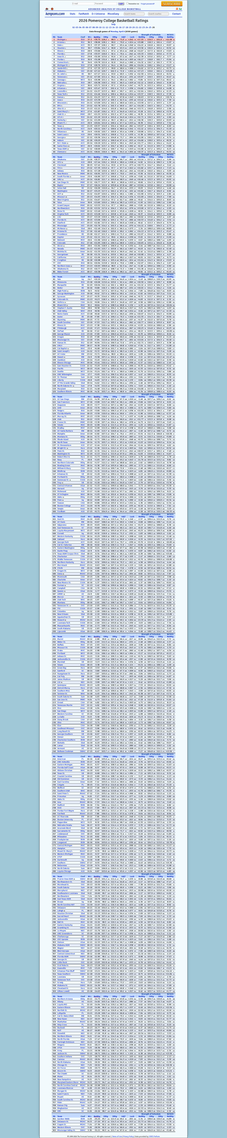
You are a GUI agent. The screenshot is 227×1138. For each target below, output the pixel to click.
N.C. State (61, 143)
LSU (59, 217)
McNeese (61, 228)
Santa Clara (62, 146)
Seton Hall (61, 188)
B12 (83, 42)
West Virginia (63, 199)
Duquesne (61, 405)
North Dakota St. (64, 386)
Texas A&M (62, 149)
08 (93, 27)
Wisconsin (61, 103)
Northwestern (63, 208)
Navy (59, 459)
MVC (83, 240)
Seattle (60, 371)
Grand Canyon (63, 205)
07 (90, 27)
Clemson (61, 152)
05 (83, 27)
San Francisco (63, 402)
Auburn (60, 140)
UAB (59, 408)
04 (80, 27)
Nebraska (61, 82)
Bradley (60, 428)
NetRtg (97, 37)
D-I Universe (98, 13)
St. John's (61, 74)
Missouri (61, 197)
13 (110, 27)
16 (120, 27)
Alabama (61, 71)
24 (147, 27)
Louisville (61, 91)
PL (83, 459)
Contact (176, 13)
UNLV (59, 345)
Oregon (60, 337)
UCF (59, 194)
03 (77, 27)
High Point (61, 291)
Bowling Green (63, 465)
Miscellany (113, 13)
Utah (59, 419)
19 (130, 27)
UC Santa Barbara (65, 431)
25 (150, 27)
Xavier (60, 316)
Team (59, 37)
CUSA (82, 365)
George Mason (63, 334)
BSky (82, 436)
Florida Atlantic (64, 413)
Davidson (61, 360)
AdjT (123, 37)
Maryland (61, 388)
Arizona (60, 42)
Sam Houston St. (64, 365)
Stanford (61, 222)
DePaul (60, 331)
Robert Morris (63, 457)
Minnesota (61, 282)
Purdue (60, 59)
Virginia (60, 85)
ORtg (105, 37)
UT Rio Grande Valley (66, 383)
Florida (60, 54)
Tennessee (61, 77)
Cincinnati (61, 165)
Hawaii (60, 357)
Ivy (83, 279)
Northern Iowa (63, 266)
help (113, 24)
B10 (83, 39)
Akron (60, 246)
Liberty (60, 380)
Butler (60, 288)
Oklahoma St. (63, 269)
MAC (83, 246)
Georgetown (62, 254)
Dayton (60, 237)
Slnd (83, 228)
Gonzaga (61, 80)
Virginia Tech (62, 214)
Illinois (60, 51)
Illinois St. (61, 325)
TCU (59, 168)
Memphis (61, 434)
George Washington (65, 293)
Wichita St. (62, 251)
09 (97, 27)
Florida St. (62, 220)
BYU (59, 105)
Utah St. (60, 114)
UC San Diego (63, 399)
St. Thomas (62, 377)
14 (113, 27)
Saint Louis (62, 134)
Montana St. (62, 436)
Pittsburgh (61, 328)
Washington (62, 191)
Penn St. (61, 451)
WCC (83, 80)
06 (87, 27)
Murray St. (62, 416)
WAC (83, 311)
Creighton (61, 260)
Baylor (60, 185)
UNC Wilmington (64, 374)
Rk (54, 37)
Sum (83, 377)
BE (83, 62)
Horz (83, 448)
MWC (82, 114)
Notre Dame (62, 314)
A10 (83, 134)
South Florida (63, 176)
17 (123, 27)
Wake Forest (62, 271)
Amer (82, 176)
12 (107, 27)
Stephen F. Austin (64, 308)
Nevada (60, 248)
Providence (62, 234)
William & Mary (64, 468)
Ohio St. (60, 108)
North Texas (62, 442)
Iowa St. (60, 56)
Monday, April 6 (118, 31)
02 (73, 27)
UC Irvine (61, 354)
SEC (83, 54)
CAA (83, 302)
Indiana (60, 171)
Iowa (59, 100)
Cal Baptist (62, 348)
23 (143, 27)
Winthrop (61, 471)
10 (100, 27)
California (61, 257)
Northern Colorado (65, 462)
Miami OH (61, 305)
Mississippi (62, 225)
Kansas (60, 97)
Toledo (60, 425)
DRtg (114, 37)
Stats (72, 13)
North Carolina (64, 128)
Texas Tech (61, 94)
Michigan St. (62, 65)
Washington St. (63, 454)
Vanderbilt (61, 68)
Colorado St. (62, 299)
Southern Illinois (64, 391)
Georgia (60, 137)
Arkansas (61, 88)
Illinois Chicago (64, 362)
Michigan (61, 39)
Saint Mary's (62, 111)
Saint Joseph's (63, 351)
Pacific (60, 368)
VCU (59, 162)
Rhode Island (62, 439)
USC (59, 263)
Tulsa (59, 202)
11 (103, 27)
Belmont (61, 240)
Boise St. (61, 211)
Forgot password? (148, 4)
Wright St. (61, 448)
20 (133, 27)
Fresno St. (61, 422)
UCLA (59, 117)
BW (82, 354)
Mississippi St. (63, 340)
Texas (59, 126)
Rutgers (60, 410)
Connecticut (62, 62)
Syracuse (61, 296)
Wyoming (61, 319)
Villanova (61, 131)
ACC (83, 45)
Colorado (61, 243)
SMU (59, 179)
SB (83, 474)
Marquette (61, 285)
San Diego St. (63, 182)
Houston (61, 48)
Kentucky (61, 120)
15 (117, 27)
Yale (59, 279)
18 (127, 27)
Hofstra (60, 302)
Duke (59, 45)
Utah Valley (62, 311)
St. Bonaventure (64, 445)
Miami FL (61, 123)
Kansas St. (61, 342)
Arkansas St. (62, 474)
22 (140, 27)
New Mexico (62, 173)
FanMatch (84, 13)
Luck (132, 37)
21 (137, 27)
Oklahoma (61, 159)
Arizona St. (62, 231)
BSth (83, 291)
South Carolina (63, 322)
